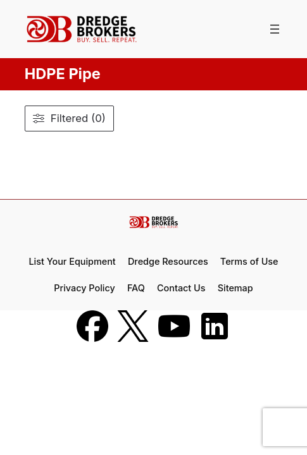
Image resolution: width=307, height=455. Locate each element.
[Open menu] (274, 29)
